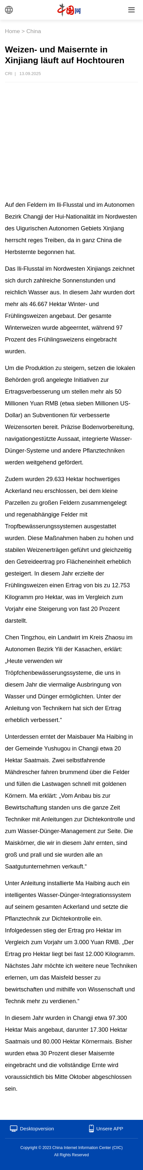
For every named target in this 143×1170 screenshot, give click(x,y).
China (33, 31)
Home (12, 31)
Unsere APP (109, 1128)
